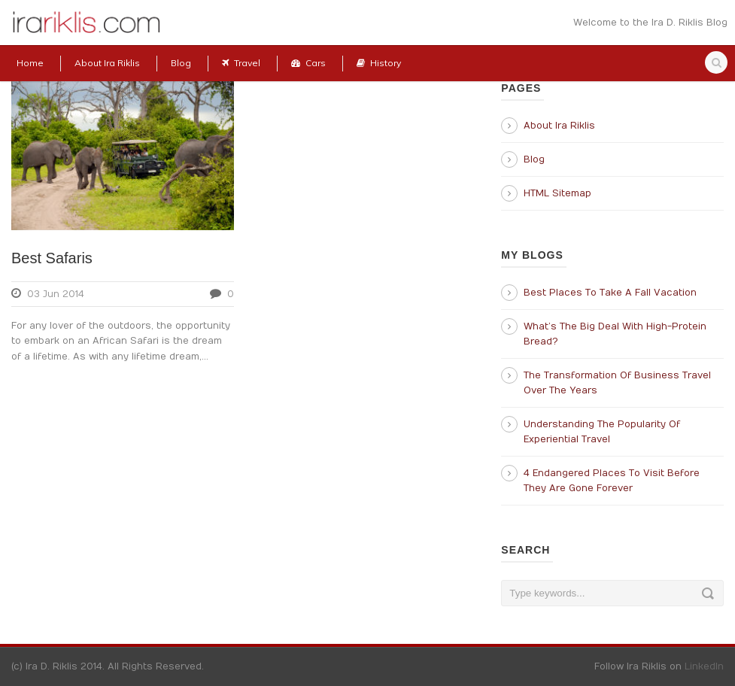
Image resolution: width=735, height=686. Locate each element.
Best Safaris (52, 258)
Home (30, 62)
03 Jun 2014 (55, 294)
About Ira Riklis (107, 62)
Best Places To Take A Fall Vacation (610, 292)
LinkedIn (704, 666)
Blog (181, 62)
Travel (241, 62)
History (379, 62)
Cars (308, 62)
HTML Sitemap (557, 193)
